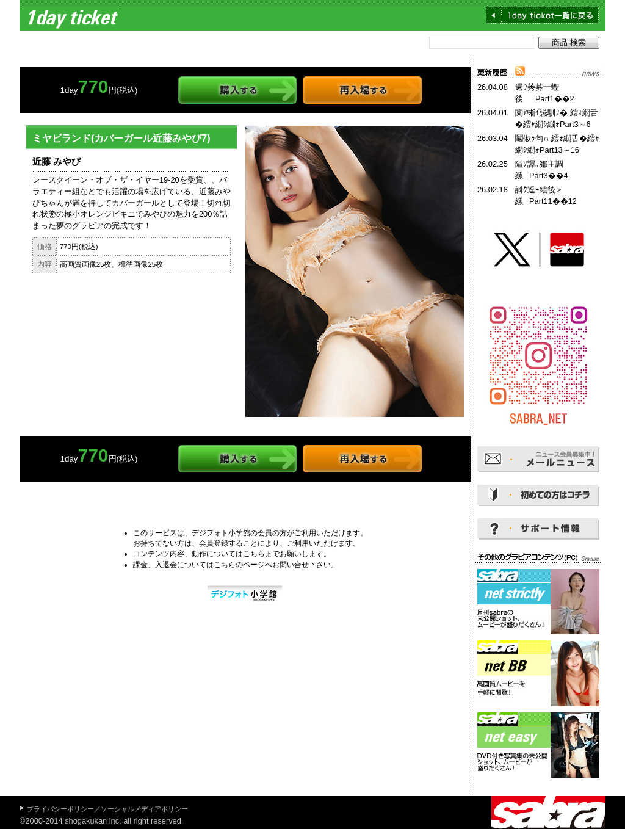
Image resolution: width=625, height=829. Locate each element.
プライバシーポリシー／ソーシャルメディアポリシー (107, 809)
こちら (254, 553)
